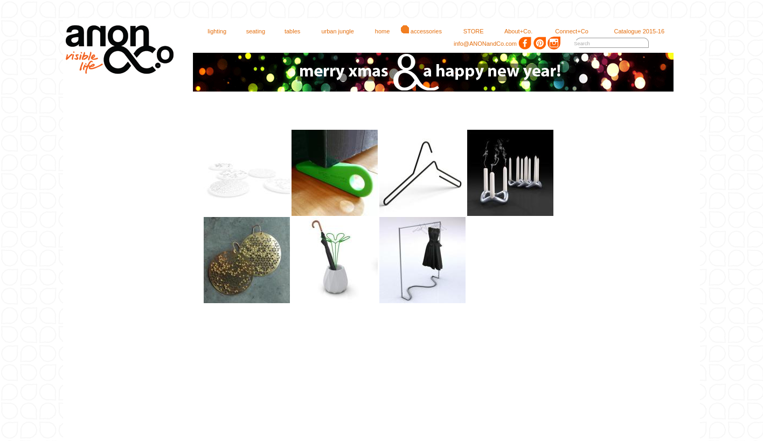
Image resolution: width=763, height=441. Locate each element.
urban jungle (332, 31)
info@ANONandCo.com (481, 43)
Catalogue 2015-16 (634, 31)
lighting (212, 31)
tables (287, 31)
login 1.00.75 (748, 5)
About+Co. (513, 31)
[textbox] (603, 43)
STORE (469, 31)
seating (251, 31)
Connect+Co (566, 31)
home (377, 31)
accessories (421, 31)
